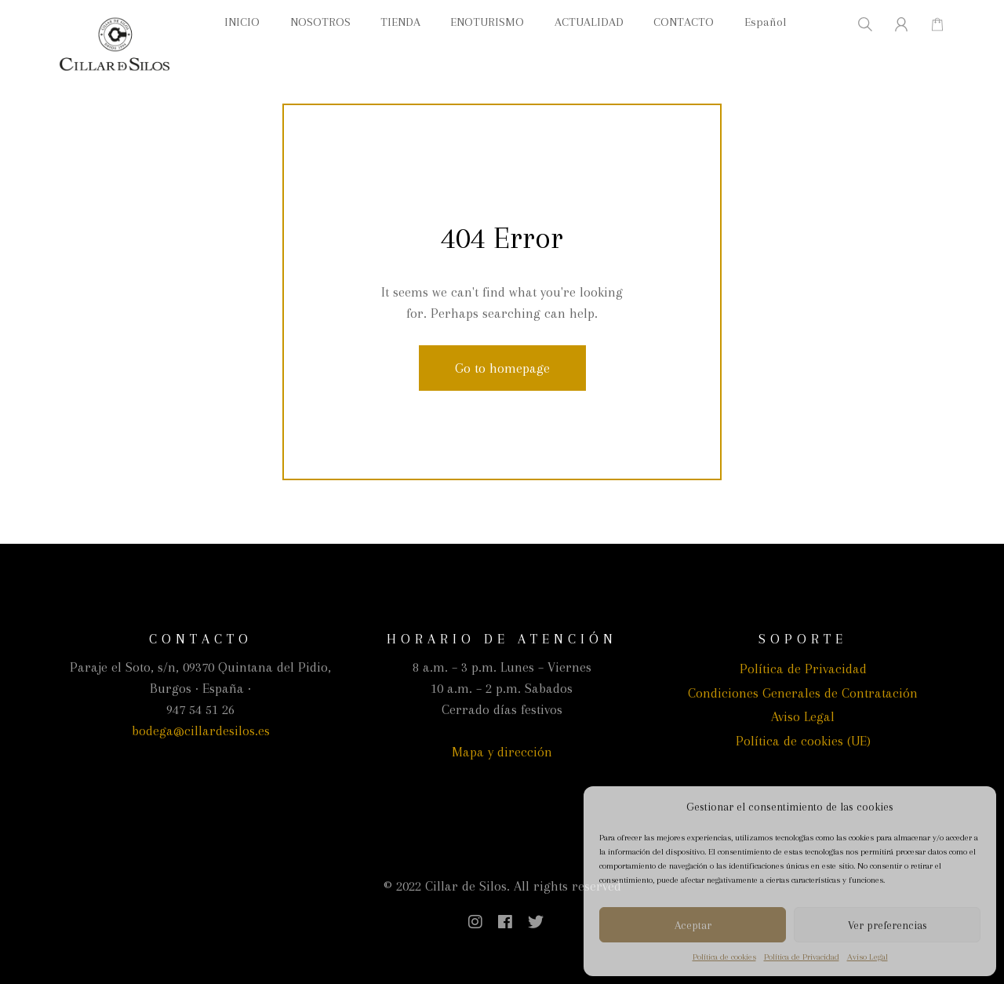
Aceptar (693, 925)
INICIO (242, 22)
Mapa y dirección (502, 752)
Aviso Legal (867, 957)
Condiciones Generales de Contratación (803, 693)
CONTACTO (683, 22)
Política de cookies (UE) (803, 741)
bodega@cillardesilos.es (201, 730)
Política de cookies (724, 957)
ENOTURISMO (487, 22)
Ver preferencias (887, 925)
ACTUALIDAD (589, 22)
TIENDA (400, 22)
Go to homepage (502, 368)
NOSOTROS (320, 22)
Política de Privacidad (801, 957)
